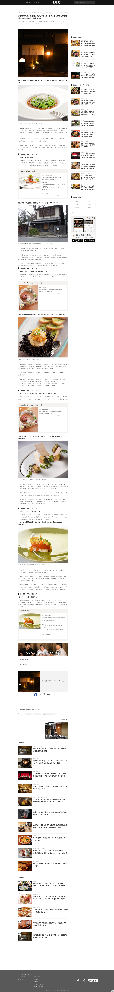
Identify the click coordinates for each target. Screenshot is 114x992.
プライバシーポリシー (39, 984)
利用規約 (36, 981)
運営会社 (36, 979)
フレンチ (52, 12)
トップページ (21, 976)
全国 (77, 201)
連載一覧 (20, 979)
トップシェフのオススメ (62, 12)
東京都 (77, 204)
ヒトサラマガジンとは (30, 2)
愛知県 (89, 208)
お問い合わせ (37, 976)
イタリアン (46, 12)
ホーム (19, 7)
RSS (39, 2)
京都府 (40, 13)
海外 (89, 201)
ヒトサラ (73, 213)
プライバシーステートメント (41, 986)
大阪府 (89, 204)
